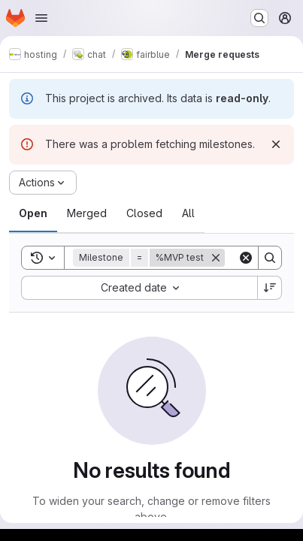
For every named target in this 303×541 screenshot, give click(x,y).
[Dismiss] (276, 144)
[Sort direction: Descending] (270, 288)
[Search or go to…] (259, 18)
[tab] (33, 213)
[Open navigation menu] (41, 18)
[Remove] (216, 258)
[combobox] (139, 288)
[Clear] (246, 258)
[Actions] (43, 183)
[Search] (270, 258)
